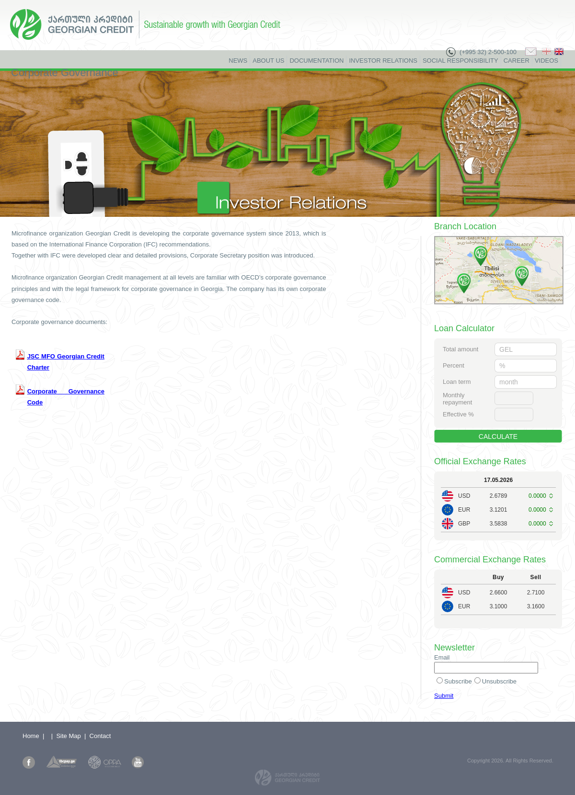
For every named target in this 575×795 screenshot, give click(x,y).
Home (31, 735)
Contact (100, 735)
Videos (546, 60)
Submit (443, 695)
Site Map (68, 735)
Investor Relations (383, 60)
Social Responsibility (460, 60)
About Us (268, 60)
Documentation (316, 60)
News (238, 60)
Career (516, 60)
